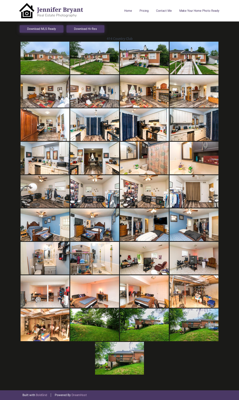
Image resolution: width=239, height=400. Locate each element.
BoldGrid (41, 395)
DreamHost (79, 395)
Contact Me (164, 11)
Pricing (144, 11)
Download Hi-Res (85, 29)
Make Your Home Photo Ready (199, 11)
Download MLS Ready (41, 29)
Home (128, 11)
